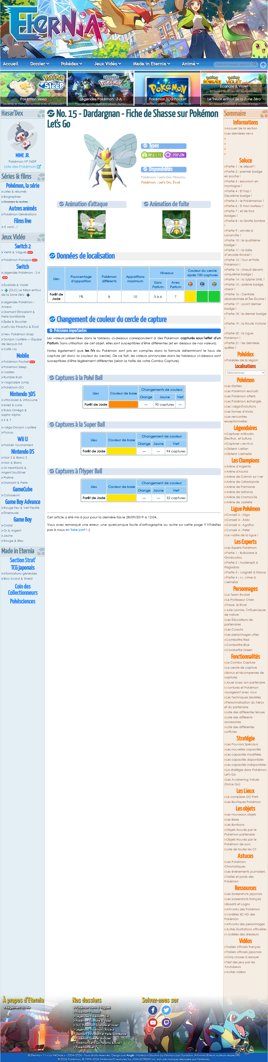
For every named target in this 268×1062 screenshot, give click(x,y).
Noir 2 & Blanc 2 (15, 458)
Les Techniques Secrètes (243, 697)
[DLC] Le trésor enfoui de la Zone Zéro (21, 292)
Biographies (12, 197)
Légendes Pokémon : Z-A (101, 99)
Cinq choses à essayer (242, 957)
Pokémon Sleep (33, 99)
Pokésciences (22, 602)
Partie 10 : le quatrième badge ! (242, 242)
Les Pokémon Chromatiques (235, 864)
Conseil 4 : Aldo (238, 520)
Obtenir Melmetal (239, 454)
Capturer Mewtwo (239, 444)
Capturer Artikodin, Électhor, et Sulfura (239, 436)
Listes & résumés (14, 192)
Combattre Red (237, 640)
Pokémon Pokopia (17, 260)
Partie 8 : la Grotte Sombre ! (244, 223)
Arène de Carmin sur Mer (244, 477)
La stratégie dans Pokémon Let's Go (245, 772)
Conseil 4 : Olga (238, 515)
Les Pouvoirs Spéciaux (242, 744)
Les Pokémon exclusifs (242, 391)
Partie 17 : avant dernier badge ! (242, 306)
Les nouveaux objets (241, 814)
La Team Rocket (238, 595)
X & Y (7, 420)
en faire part (75, 529)
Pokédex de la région (242, 360)
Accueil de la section (241, 128)
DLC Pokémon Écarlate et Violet (97, 1025)
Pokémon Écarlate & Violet (93, 1021)
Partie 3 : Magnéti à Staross (246, 572)
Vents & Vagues (15, 252)
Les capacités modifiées (243, 754)
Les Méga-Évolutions (241, 406)
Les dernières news (239, 133)
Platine (8, 478)
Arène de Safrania (239, 492)
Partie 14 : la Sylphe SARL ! (245, 279)
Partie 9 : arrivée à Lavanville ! (238, 233)
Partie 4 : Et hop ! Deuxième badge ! (238, 193)
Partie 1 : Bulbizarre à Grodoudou (240, 555)
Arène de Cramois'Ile (241, 497)
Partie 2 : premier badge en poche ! (243, 174)
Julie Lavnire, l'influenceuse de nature (245, 612)
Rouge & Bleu (13, 541)
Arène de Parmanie (240, 487)
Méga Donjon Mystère (19, 427)
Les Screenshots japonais (244, 894)
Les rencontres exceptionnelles (235, 419)
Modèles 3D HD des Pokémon (239, 916)
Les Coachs (234, 629)
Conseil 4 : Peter (238, 530)
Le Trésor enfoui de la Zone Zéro (234, 99)
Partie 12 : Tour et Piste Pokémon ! (241, 262)
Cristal (8, 525)
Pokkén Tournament (18, 445)
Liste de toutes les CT (241, 849)
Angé (130, 1055)
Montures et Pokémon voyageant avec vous (241, 690)
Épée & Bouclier (15, 322)
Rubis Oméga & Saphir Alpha (14, 412)
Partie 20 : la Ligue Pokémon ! (238, 335)
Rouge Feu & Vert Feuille (21, 508)
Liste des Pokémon (20, 166)
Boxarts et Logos (238, 904)
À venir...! (10, 227)
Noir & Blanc (12, 463)
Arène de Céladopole (242, 482)
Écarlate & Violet (234, 86)
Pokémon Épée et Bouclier (93, 1038)
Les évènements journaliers (245, 872)
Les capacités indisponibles (246, 765)
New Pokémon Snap (18, 334)
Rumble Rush (12, 377)
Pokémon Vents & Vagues (93, 1007)
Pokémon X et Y (86, 1047)
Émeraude (11, 513)
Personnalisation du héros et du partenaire (244, 704)
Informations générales (20, 573)
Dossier (37, 63)
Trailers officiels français (243, 947)
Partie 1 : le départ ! (240, 166)
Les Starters (234, 386)
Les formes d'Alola (239, 412)
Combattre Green (239, 650)
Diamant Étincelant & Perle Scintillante (18, 314)
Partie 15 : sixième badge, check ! (244, 287)
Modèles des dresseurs (242, 934)
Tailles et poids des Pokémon (239, 879)
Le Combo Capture (240, 662)
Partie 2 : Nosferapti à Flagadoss (241, 565)
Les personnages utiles (242, 635)
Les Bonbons (235, 825)
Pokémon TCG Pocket (167, 99)
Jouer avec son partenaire (245, 682)
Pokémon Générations (19, 214)
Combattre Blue (237, 645)
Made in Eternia (149, 63)
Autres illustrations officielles (246, 929)
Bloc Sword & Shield (18, 579)
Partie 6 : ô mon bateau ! (244, 206)
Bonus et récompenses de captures (244, 675)
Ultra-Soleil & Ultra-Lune (20, 400)
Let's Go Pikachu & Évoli (21, 327)
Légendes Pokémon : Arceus (18, 304)
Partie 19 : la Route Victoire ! (245, 326)
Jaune (8, 536)
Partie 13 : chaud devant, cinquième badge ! (244, 272)
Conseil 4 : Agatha (240, 525)
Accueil (10, 63)
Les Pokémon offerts (240, 396)
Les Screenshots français (243, 899)
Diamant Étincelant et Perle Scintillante (101, 1034)
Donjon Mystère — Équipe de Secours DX (21, 341)
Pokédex (69, 63)
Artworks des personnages (245, 924)
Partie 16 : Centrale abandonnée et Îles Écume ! (245, 296)
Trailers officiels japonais (243, 952)
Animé (188, 63)
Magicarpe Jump (16, 382)
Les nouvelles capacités (243, 749)
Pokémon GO (13, 387)
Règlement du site (18, 1007)
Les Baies (232, 820)
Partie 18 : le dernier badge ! (245, 316)
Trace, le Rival (236, 605)
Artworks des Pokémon (243, 909)
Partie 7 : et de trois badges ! (239, 213)
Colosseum (11, 495)
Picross (8, 432)
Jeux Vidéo (105, 63)
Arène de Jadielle (239, 502)
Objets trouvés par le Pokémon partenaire (240, 832)
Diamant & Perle (15, 483)
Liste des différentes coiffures (239, 729)
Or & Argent (12, 531)
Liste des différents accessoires (238, 719)
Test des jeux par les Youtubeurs (239, 964)
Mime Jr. (22, 155)
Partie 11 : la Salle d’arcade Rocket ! (238, 252)
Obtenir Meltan (237, 449)
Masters (8, 372)
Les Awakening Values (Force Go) (241, 782)
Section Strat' (23, 560)
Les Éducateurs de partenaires (238, 622)
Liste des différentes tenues (245, 712)
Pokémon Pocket (16, 362)
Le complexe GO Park (242, 797)
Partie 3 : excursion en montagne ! (241, 183)
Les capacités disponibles (245, 760)
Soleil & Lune (12, 405)
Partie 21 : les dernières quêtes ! (242, 345)
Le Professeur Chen (240, 600)
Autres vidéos (236, 972)
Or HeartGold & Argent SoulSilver (13, 470)
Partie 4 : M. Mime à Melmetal (240, 579)
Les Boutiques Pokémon (243, 802)
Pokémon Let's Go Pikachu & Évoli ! (99, 1043)
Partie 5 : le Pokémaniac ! (245, 201)
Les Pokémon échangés (243, 401)
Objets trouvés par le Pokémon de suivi (240, 842)
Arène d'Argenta (238, 466)
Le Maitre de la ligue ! (242, 535)
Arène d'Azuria (237, 471)
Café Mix (10, 349)
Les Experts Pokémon (241, 548)
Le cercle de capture (241, 668)
